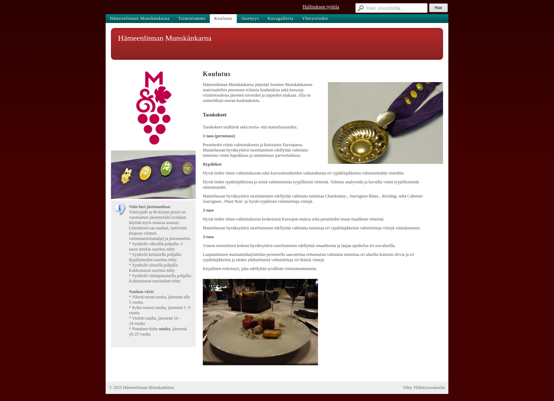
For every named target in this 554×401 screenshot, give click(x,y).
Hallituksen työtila (320, 7)
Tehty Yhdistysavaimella (424, 387)
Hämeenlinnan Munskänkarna (165, 38)
